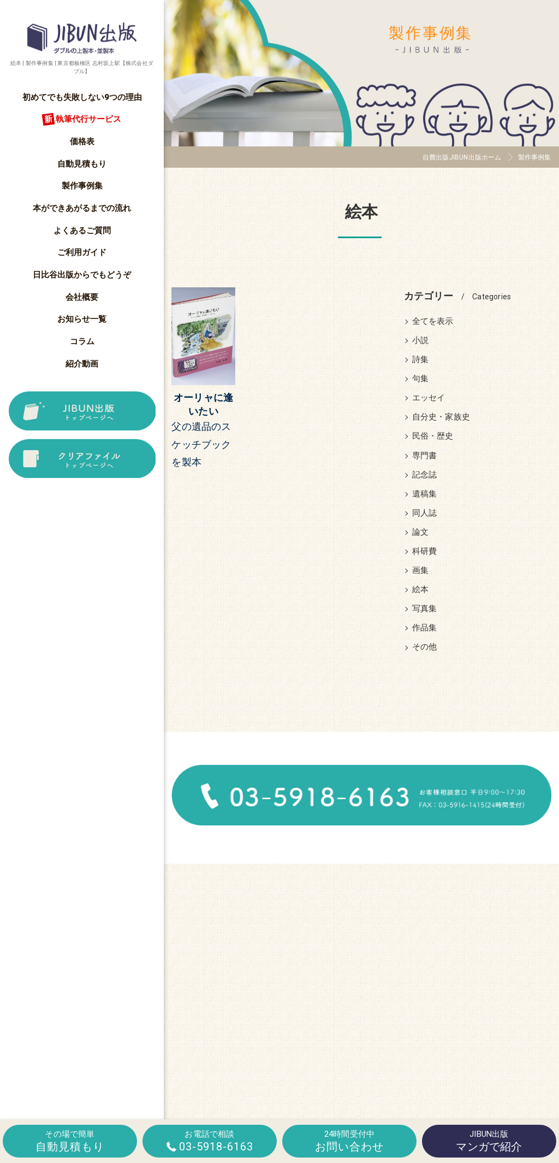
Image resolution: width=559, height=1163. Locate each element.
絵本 (420, 589)
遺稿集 (424, 494)
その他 (424, 647)
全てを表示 (433, 321)
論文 (420, 532)
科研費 (424, 551)
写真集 (424, 608)
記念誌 (424, 475)
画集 (420, 570)
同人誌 (424, 513)
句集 (420, 378)
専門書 (424, 456)
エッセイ (428, 398)
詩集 (420, 359)
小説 (420, 340)
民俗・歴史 (433, 436)
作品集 (424, 628)
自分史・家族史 (441, 417)
